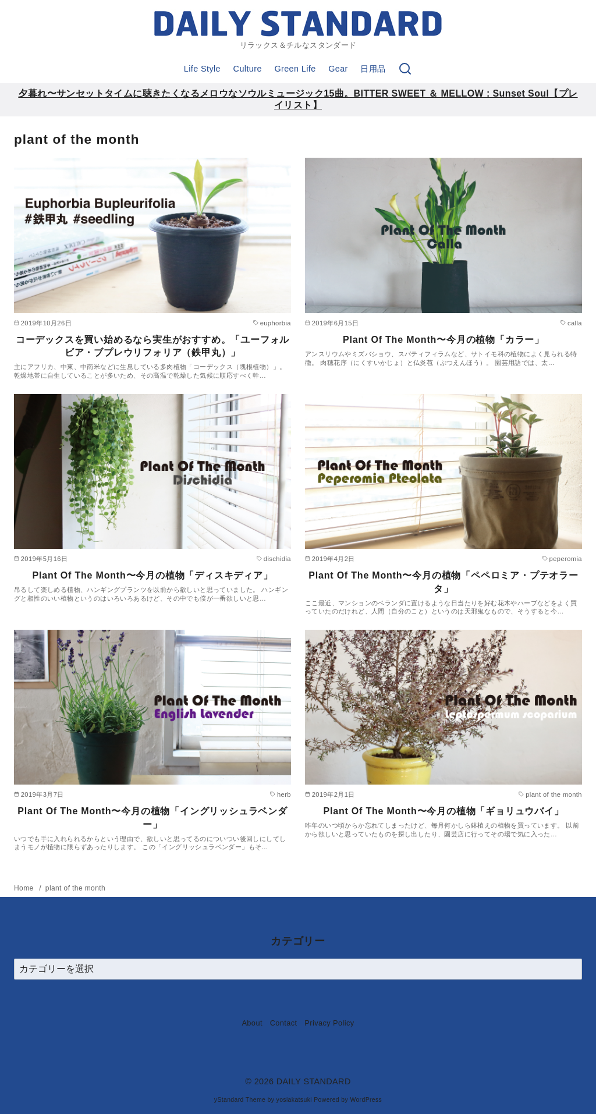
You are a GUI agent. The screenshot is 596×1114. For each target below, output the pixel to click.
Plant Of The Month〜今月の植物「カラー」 (443, 340)
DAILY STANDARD (313, 1081)
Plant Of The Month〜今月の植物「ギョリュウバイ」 (443, 811)
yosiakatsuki (294, 1100)
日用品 (372, 68)
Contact (283, 1023)
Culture (247, 68)
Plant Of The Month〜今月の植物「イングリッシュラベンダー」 (152, 817)
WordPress (366, 1100)
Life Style (202, 68)
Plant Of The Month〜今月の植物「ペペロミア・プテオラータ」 (443, 581)
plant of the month (75, 888)
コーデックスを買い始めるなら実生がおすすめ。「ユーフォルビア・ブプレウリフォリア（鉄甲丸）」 (152, 346)
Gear (338, 68)
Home (25, 888)
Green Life (294, 68)
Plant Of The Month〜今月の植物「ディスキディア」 (152, 575)
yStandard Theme (239, 1100)
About (252, 1023)
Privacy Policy (329, 1023)
